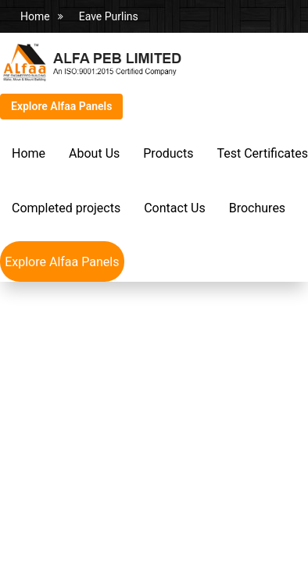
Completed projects (66, 208)
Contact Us (175, 208)
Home (35, 16)
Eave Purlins (108, 16)
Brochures (257, 208)
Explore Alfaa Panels (61, 106)
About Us (94, 153)
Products (168, 153)
